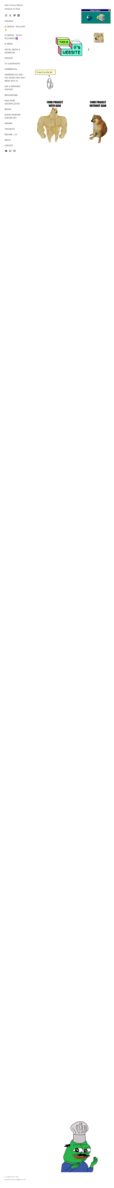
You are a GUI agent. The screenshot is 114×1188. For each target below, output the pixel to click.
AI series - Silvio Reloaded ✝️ (13, 37)
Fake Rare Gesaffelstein (12, 102)
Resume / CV (11, 134)
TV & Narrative (12, 63)
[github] (14, 151)
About (8, 140)
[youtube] (6, 151)
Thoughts (10, 129)
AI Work (9, 44)
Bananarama (11, 95)
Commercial (11, 69)
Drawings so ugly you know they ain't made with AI (15, 77)
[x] (10, 15)
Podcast (9, 21)
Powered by (57, 1185)
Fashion (9, 58)
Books (8, 109)
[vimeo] (14, 15)
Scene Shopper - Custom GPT (13, 116)
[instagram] (6, 15)
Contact (9, 145)
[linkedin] (18, 15)
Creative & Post (12, 9)
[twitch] (10, 151)
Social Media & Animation (12, 51)
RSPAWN (8, 123)
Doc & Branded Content (12, 88)
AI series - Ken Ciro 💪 (15, 28)
